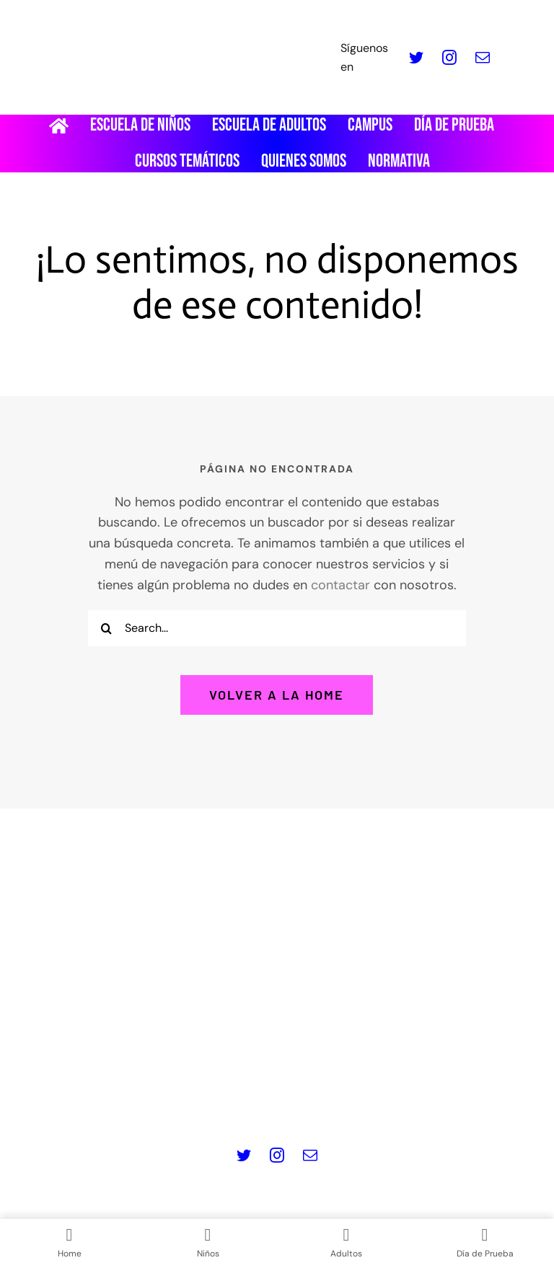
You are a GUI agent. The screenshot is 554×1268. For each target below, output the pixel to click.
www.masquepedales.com (194, 1029)
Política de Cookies (301, 1076)
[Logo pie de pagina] (277, 880)
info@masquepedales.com (358, 1029)
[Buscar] (106, 628)
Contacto (277, 1097)
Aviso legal (66, 1076)
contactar (340, 585)
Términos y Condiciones (438, 1076)
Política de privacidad (171, 1076)
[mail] (483, 58)
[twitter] (416, 58)
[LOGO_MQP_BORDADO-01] (277, 17)
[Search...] (277, 628)
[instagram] (449, 58)
